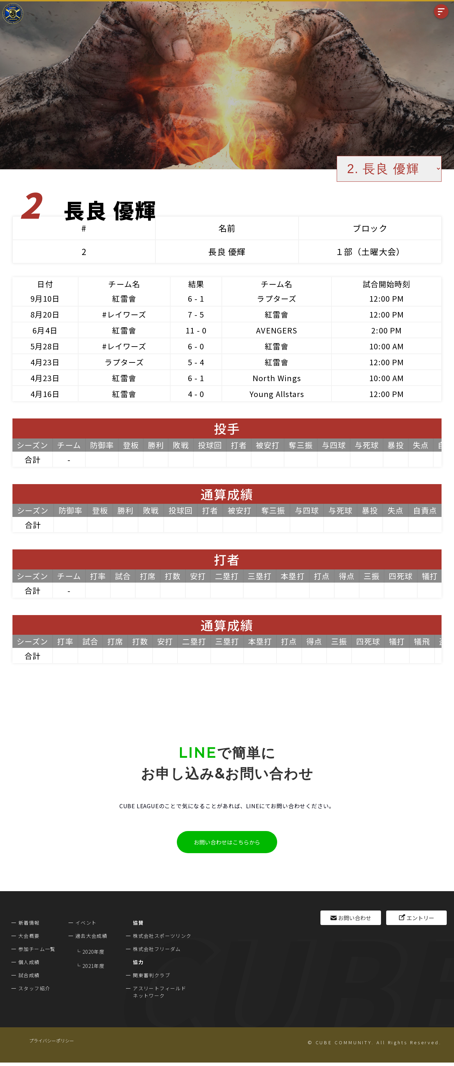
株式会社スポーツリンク (162, 935)
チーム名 (124, 283)
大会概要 (29, 935)
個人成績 (29, 962)
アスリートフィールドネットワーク (159, 992)
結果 (196, 283)
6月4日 (45, 330)
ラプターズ (277, 298)
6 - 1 (196, 298)
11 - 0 (196, 330)
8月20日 (45, 314)
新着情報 (29, 922)
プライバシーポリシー (51, 1040)
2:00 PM (386, 330)
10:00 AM (386, 345)
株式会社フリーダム (157, 948)
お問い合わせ (354, 918)
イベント (86, 922)
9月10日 (45, 298)
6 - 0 (196, 345)
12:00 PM (386, 298)
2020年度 (93, 951)
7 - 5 (196, 314)
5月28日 (45, 345)
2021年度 (93, 965)
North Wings (277, 377)
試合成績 (29, 975)
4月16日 (45, 393)
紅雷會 (124, 298)
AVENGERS (276, 330)
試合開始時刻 (387, 283)
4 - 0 (196, 393)
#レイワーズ (124, 314)
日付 (45, 283)
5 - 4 (196, 361)
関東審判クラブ (151, 975)
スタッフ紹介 (34, 988)
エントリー (420, 918)
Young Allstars (276, 393)
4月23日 (45, 361)
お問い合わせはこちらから (227, 842)
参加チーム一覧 (37, 948)
